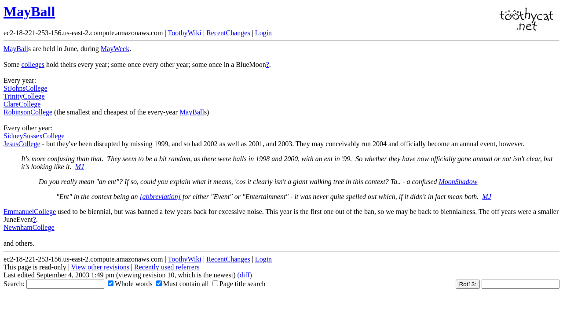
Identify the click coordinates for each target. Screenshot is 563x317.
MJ (79, 166)
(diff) (244, 275)
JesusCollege (22, 143)
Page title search (239, 284)
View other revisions (100, 267)
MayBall (29, 11)
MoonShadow (458, 181)
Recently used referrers (166, 267)
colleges (32, 64)
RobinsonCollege (28, 112)
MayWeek (115, 48)
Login (263, 33)
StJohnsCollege (26, 88)
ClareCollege (22, 104)
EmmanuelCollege (30, 211)
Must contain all (182, 284)
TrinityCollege (24, 96)
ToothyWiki (184, 33)
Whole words (130, 284)
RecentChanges (228, 33)
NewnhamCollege (29, 227)
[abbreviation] (160, 196)
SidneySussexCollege (34, 136)
